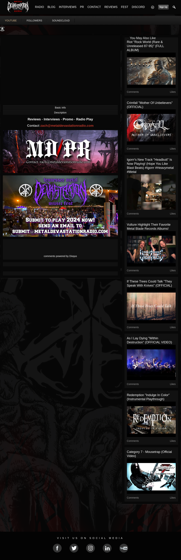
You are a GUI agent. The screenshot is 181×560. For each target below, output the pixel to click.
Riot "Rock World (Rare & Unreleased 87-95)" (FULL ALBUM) (145, 46)
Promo (68, 119)
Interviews (52, 119)
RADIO (39, 6)
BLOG (51, 6)
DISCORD (138, 6)
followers (34, 20)
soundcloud (61, 20)
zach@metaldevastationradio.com (67, 125)
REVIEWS (111, 6)
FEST (124, 6)
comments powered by (60, 256)
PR (82, 6)
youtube (11, 20)
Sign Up (163, 7)
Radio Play (84, 119)
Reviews (35, 119)
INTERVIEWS (67, 6)
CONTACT (94, 6)
